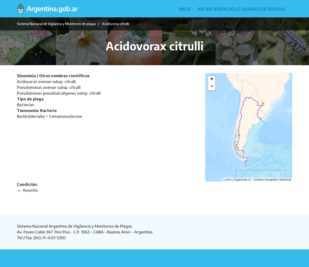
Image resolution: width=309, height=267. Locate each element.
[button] (211, 79)
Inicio (185, 9)
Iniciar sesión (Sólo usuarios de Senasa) (241, 9)
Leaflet (227, 179)
